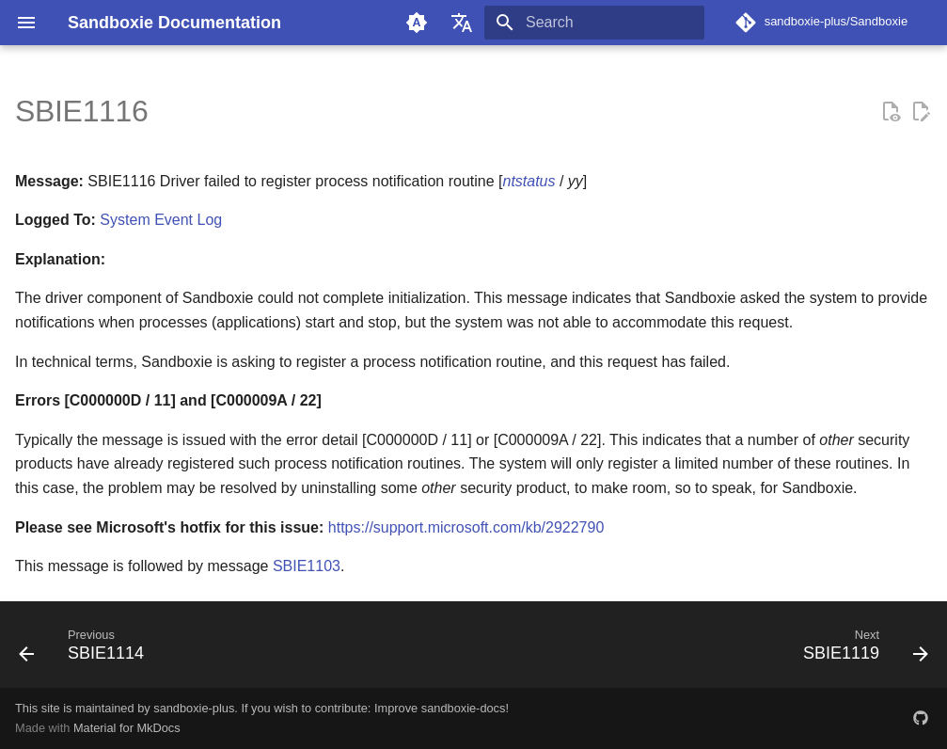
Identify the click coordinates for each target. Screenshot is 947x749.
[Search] (594, 23)
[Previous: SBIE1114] (86, 650)
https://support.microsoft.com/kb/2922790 (466, 527)
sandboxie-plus (193, 708)
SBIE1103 (306, 566)
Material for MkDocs (127, 728)
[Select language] (462, 22)
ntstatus (528, 181)
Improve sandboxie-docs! (441, 708)
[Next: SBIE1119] (860, 650)
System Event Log (161, 220)
